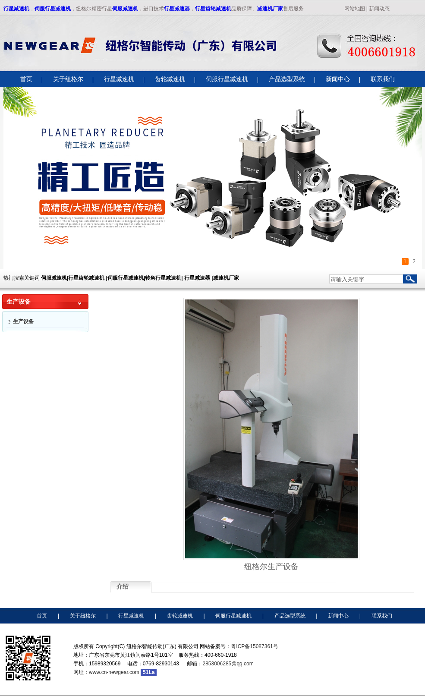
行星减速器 (177, 9)
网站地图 (354, 9)
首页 (42, 616)
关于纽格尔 (83, 616)
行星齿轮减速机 (213, 9)
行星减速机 (16, 9)
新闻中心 (338, 616)
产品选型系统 (289, 616)
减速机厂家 (270, 9)
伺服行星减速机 (53, 9)
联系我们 (381, 616)
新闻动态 (379, 9)
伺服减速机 (125, 9)
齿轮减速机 (180, 616)
